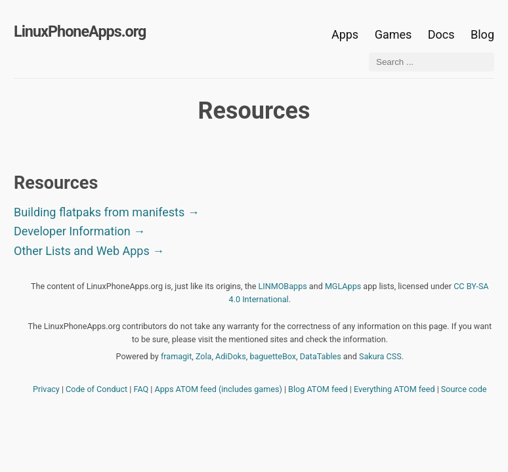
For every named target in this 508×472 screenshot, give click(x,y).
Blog (482, 34)
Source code (464, 389)
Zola (204, 356)
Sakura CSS (380, 356)
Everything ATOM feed (394, 389)
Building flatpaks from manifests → (107, 212)
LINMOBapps (283, 286)
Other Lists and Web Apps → (89, 251)
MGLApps (343, 286)
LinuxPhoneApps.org (80, 31)
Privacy (46, 389)
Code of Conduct (96, 389)
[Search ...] (431, 61)
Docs (442, 34)
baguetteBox (272, 356)
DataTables (320, 356)
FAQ (141, 389)
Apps (344, 34)
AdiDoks (230, 356)
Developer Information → (79, 231)
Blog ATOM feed (318, 389)
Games (393, 34)
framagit (176, 356)
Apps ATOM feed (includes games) (218, 389)
